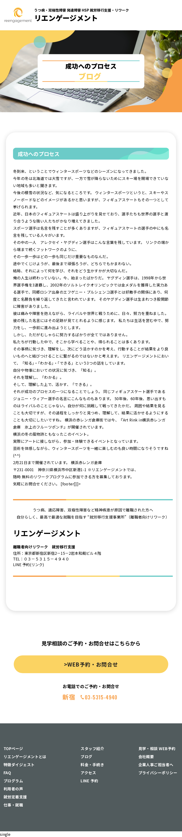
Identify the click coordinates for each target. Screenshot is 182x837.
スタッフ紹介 (92, 748)
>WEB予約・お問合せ (91, 664)
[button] (170, 53)
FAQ (7, 772)
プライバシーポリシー (157, 772)
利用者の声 (13, 789)
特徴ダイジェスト (19, 764)
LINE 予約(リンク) (28, 564)
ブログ (86, 756)
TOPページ (13, 748)
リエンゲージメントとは (25, 756)
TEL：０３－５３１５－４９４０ (41, 559)
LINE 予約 (89, 780)
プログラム (13, 780)
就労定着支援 (15, 797)
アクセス (88, 772)
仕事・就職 (13, 805)
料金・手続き (92, 764)
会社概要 (146, 756)
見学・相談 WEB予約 (157, 748)
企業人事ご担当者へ (155, 764)
